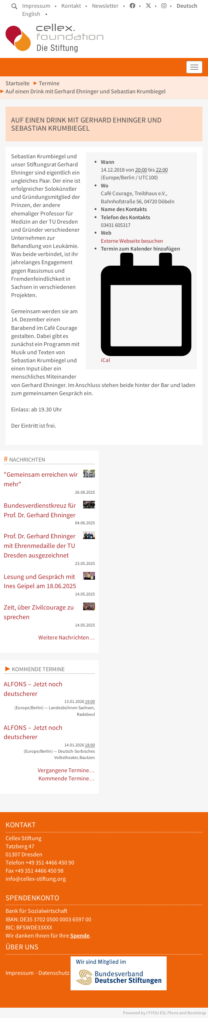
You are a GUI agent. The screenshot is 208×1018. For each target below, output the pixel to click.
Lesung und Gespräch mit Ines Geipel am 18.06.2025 (49, 581)
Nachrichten (27, 459)
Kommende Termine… (66, 778)
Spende (79, 935)
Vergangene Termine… (66, 770)
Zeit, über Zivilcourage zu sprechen (49, 612)
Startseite (18, 83)
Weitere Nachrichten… (66, 637)
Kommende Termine (38, 669)
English (31, 13)
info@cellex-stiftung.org (36, 878)
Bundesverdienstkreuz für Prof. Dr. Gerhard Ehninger (49, 510)
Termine (49, 83)
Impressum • (39, 5)
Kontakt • (74, 5)
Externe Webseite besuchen (132, 240)
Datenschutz (53, 972)
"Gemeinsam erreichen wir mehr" (49, 479)
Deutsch (187, 5)
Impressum (20, 972)
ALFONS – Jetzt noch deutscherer (33, 689)
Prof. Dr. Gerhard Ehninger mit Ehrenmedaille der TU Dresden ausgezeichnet (49, 545)
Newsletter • (108, 5)
